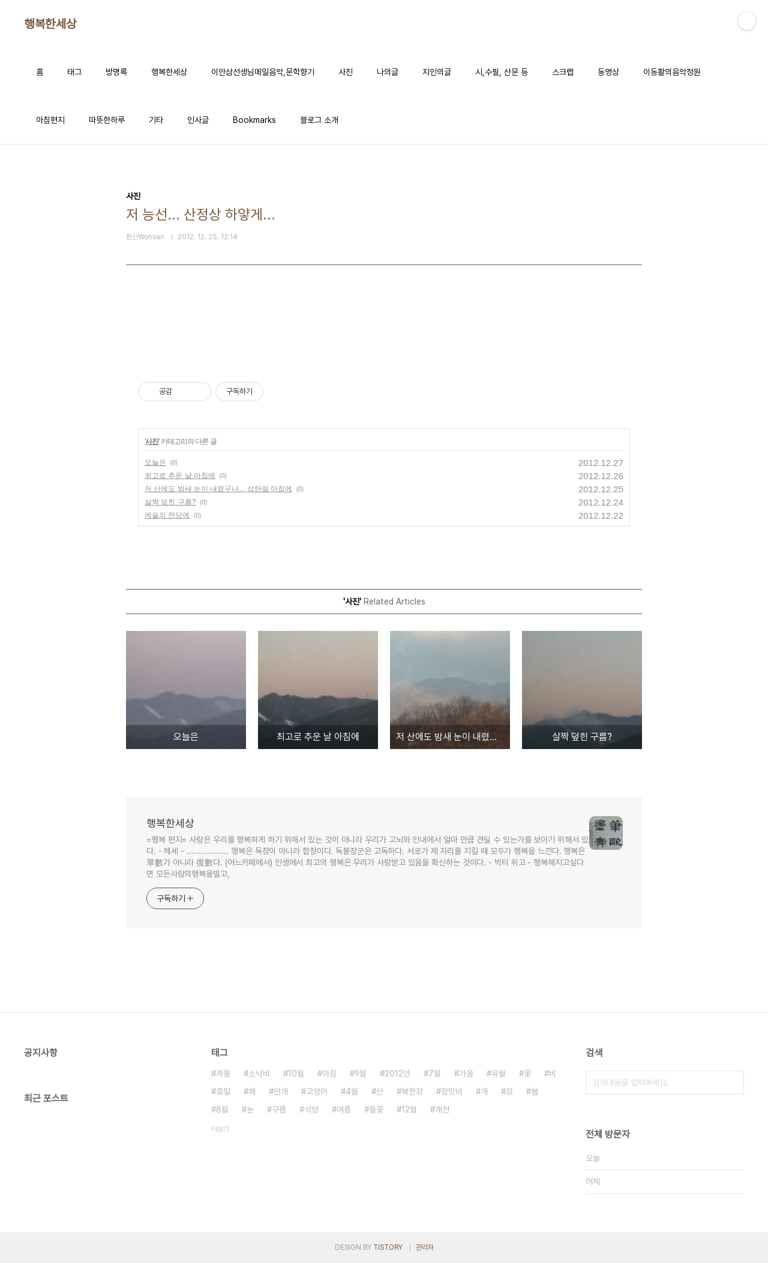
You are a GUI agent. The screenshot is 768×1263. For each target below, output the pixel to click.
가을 (466, 1073)
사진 (345, 72)
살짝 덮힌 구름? (170, 502)
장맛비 (452, 1091)
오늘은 (155, 462)
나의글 (387, 72)
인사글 (198, 120)
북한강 (412, 1091)
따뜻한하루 (107, 120)
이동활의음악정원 (672, 72)
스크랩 (563, 72)
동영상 (608, 72)
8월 (222, 1109)
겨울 (223, 1073)
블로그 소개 (319, 120)
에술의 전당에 (167, 515)
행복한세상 (50, 24)
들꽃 (376, 1109)
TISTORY (388, 1247)
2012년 (397, 1073)
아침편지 (50, 120)
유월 (498, 1073)
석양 (311, 1109)
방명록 (116, 72)
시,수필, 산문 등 (501, 72)
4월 (352, 1091)
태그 (74, 72)
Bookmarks (254, 120)
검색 (732, 1082)
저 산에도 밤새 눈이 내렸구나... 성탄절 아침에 (218, 489)
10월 (296, 1073)
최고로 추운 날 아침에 (180, 475)
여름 (344, 1109)
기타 (156, 120)
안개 (281, 1091)
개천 (442, 1109)
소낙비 (259, 1073)
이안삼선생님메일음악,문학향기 (262, 72)
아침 (329, 1073)
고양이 (317, 1091)
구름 (279, 1109)
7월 (434, 1073)
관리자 (425, 1247)
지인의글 (436, 72)
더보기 (220, 1129)
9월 (361, 1073)
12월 (409, 1109)
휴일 (223, 1091)
